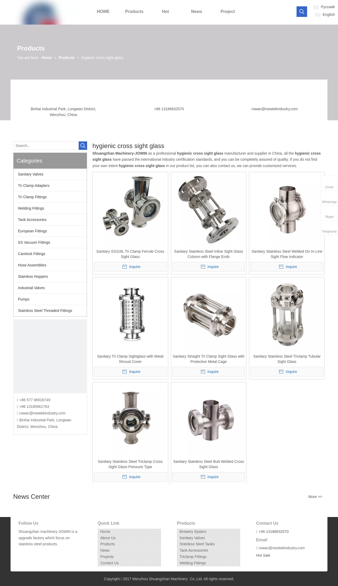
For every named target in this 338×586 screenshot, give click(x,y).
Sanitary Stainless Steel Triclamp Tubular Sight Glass (287, 359)
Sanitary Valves (30, 174)
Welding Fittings (31, 208)
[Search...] (46, 145)
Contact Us (109, 563)
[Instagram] (38, 552)
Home (105, 531)
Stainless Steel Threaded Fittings (45, 310)
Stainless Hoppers (33, 276)
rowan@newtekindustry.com (274, 109)
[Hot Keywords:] (302, 11)
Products (107, 544)
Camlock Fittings (31, 254)
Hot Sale (263, 555)
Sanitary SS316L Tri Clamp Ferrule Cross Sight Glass (130, 254)
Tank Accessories (32, 220)
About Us (108, 538)
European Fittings (32, 231)
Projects (107, 557)
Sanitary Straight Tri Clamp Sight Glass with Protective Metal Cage (209, 359)
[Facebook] (22, 552)
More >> (315, 497)
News (105, 550)
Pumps (24, 299)
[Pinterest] (46, 552)
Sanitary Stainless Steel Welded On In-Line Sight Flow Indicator (286, 254)
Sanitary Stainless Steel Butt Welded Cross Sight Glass (208, 464)
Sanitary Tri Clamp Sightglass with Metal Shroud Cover (130, 359)
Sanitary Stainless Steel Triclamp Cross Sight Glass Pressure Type (130, 464)
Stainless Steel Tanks (197, 544)
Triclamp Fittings (193, 557)
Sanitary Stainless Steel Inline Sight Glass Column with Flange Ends (208, 254)
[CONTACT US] (50, 356)
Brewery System (193, 531)
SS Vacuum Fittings (34, 242)
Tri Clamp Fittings (32, 197)
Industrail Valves (31, 288)
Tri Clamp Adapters (33, 185)
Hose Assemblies (32, 265)
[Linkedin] (30, 552)
